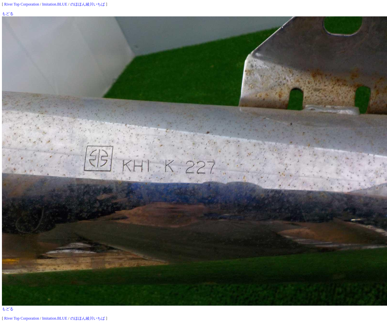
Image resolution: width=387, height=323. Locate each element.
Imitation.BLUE (54, 4)
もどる (7, 14)
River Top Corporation (21, 4)
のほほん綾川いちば (87, 4)
